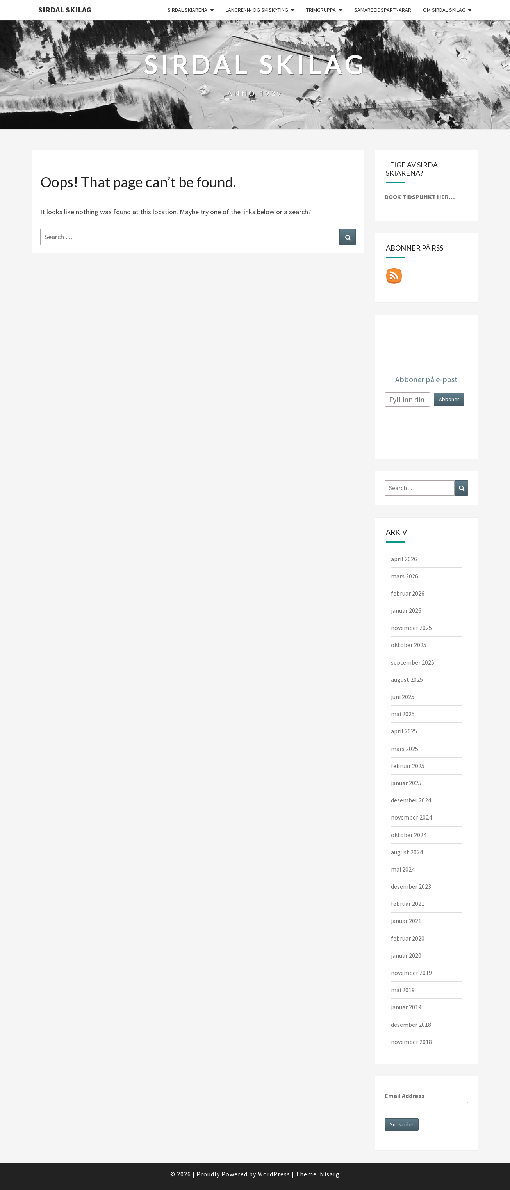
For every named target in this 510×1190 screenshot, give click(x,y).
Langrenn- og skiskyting (257, 9)
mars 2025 (404, 748)
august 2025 (407, 679)
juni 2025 (402, 697)
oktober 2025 (408, 645)
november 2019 (411, 973)
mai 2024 (403, 869)
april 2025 (404, 731)
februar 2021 (407, 903)
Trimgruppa (321, 9)
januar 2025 (406, 783)
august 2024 (407, 852)
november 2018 (411, 1042)
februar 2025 (407, 766)
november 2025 (411, 627)
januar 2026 (406, 610)
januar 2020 (406, 955)
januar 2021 (406, 921)
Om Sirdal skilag (444, 9)
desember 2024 (411, 800)
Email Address (404, 1095)
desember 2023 (411, 886)
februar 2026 (407, 593)
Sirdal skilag (64, 9)
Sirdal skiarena (187, 9)
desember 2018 (411, 1024)
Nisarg (330, 1174)
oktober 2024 (408, 835)
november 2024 (411, 817)
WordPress (274, 1174)
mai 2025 (403, 714)
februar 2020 (407, 938)
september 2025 (412, 662)
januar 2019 (406, 1007)
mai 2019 (403, 990)
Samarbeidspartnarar (382, 9)
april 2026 (404, 559)
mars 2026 (404, 576)
